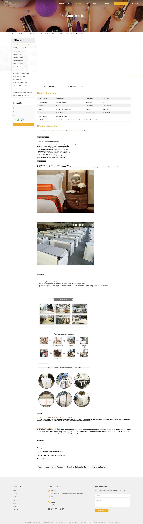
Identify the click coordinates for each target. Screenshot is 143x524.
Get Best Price (99, 76)
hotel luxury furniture (99, 467)
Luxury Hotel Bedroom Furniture (35, 34)
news (14, 503)
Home (61, 3)
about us (70, 3)
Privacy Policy (28, 522)
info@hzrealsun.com (46, 459)
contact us (105, 3)
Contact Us (16, 509)
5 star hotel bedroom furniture (77, 467)
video (88, 3)
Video (14, 500)
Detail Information (49, 86)
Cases (15, 506)
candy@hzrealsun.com (57, 505)
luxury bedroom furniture (54, 467)
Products (21, 34)
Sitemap (35, 522)
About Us (16, 494)
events (95, 3)
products (79, 3)
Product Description (75, 86)
